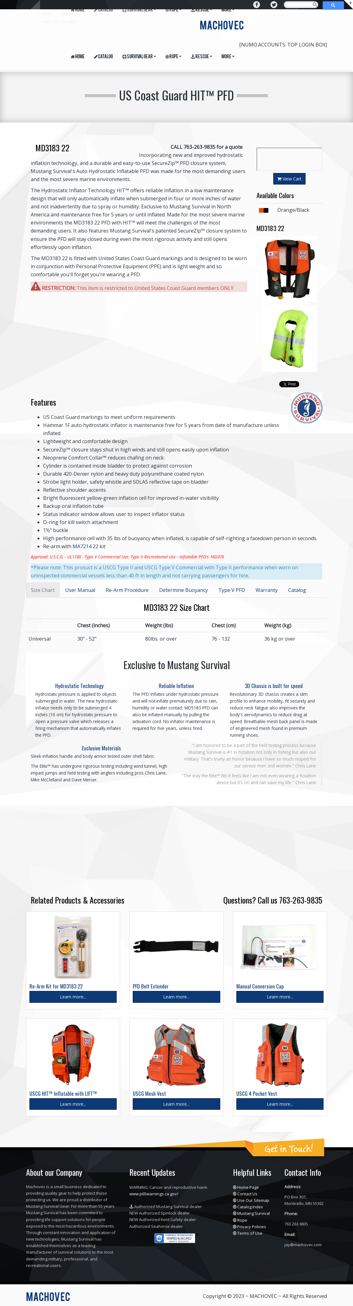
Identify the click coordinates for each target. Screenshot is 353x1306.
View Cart (289, 179)
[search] (300, 6)
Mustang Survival (253, 1213)
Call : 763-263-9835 (59, 21)
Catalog (71, 13)
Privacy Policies (251, 1226)
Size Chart (43, 590)
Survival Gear (139, 57)
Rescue (201, 57)
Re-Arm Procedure (127, 590)
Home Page (248, 1187)
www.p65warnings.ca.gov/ (153, 1194)
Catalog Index (250, 1207)
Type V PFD (231, 590)
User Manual (80, 590)
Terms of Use (249, 1233)
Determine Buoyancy (183, 590)
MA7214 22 (85, 546)
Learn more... (73, 997)
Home (47, 13)
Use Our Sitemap (253, 1200)
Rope (173, 57)
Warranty (267, 590)
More (228, 57)
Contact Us (100, 13)
